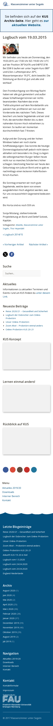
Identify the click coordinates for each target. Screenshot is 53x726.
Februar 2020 (9, 613)
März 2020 (8, 609)
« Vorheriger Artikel (13, 244)
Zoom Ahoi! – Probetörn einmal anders (24, 325)
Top (47, 718)
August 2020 (9, 590)
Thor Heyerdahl (17, 228)
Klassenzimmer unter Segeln (27, 4)
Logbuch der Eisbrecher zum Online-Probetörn (25, 536)
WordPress (34, 470)
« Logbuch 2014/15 (13, 234)
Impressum (8, 690)
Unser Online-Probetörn (17, 321)
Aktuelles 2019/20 (11, 487)
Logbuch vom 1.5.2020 (14, 559)
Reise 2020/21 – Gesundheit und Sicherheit (27, 311)
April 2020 (8, 604)
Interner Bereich (11, 496)
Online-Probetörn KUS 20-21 (20, 329)
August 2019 (9, 636)
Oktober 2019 (10, 632)
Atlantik (19, 225)
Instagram (20, 470)
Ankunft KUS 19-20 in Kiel (15, 554)
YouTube (27, 470)
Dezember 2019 (11, 622)
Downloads (8, 492)
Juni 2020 (7, 595)
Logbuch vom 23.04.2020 (15, 568)
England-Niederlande (13, 573)
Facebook (5, 470)
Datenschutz (9, 694)
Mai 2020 (7, 599)
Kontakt (6, 500)
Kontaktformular (11, 685)
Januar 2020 (8, 618)
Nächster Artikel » (38, 244)
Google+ (13, 470)
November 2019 (11, 627)
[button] (5, 254)
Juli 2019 (7, 641)
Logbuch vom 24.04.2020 (15, 564)
